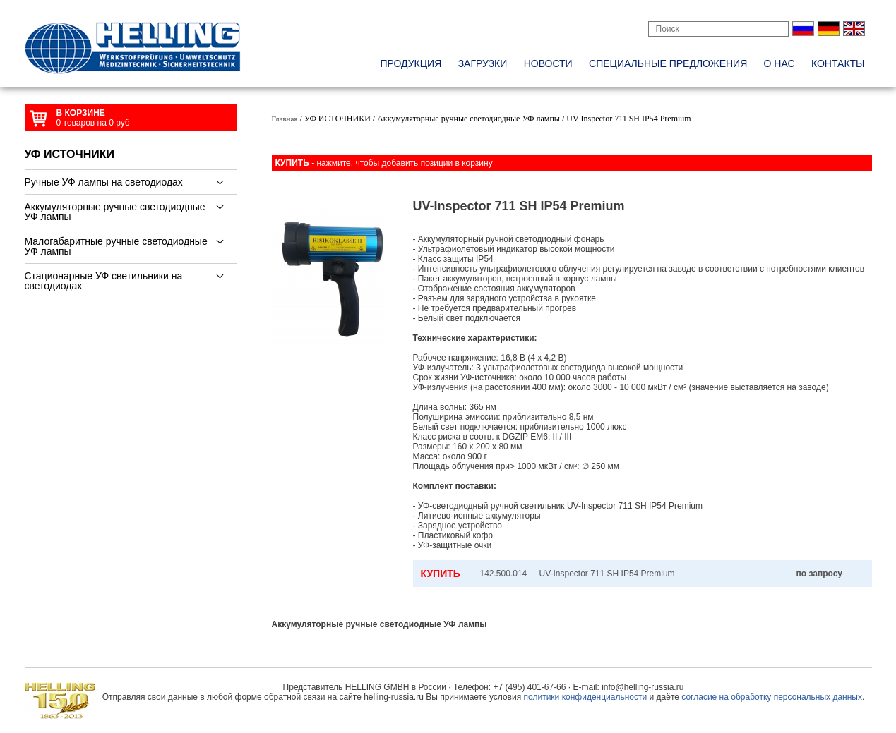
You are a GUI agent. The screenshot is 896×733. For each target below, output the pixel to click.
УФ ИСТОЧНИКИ (69, 154)
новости (548, 63)
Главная (285, 118)
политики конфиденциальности (585, 697)
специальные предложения (668, 63)
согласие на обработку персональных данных (771, 697)
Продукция (410, 63)
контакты (838, 63)
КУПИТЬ (440, 573)
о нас (779, 63)
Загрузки (483, 63)
